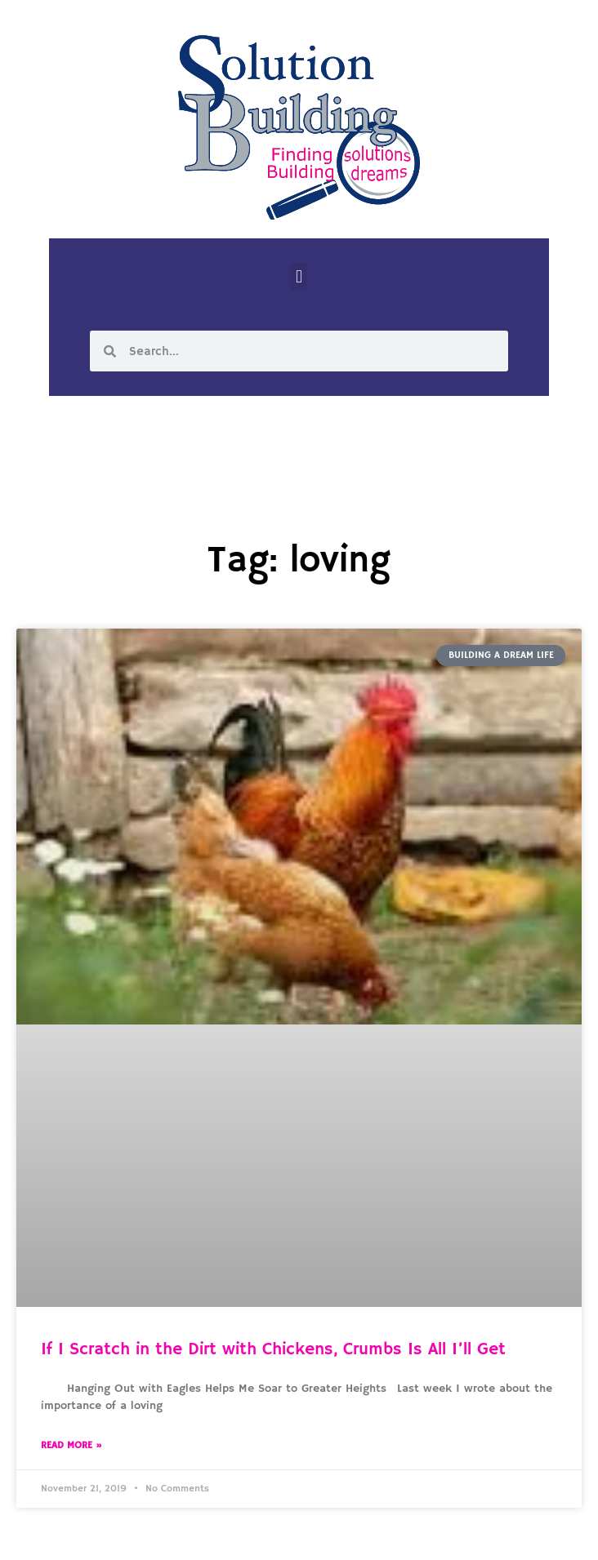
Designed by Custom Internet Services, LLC (410, 1534)
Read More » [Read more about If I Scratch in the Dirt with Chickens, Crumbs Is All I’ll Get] (71, 1445)
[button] (298, 276)
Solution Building (220, 1534)
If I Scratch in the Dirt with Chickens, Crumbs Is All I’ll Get (273, 1349)
